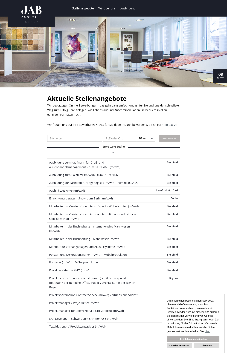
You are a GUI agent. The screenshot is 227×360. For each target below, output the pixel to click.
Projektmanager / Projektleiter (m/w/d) (74, 303)
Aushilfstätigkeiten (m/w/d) (67, 190)
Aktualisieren (169, 138)
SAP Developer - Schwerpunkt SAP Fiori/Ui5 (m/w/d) (83, 318)
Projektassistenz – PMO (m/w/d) (70, 270)
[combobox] (145, 138)
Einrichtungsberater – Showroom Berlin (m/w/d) (81, 198)
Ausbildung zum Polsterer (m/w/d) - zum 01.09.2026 (83, 175)
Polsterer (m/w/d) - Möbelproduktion (73, 262)
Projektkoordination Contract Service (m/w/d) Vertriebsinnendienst (93, 295)
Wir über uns (107, 8)
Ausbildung (127, 8)
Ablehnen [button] (207, 345)
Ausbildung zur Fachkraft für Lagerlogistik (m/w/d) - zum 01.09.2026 (93, 183)
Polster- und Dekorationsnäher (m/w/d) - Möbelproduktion (88, 254)
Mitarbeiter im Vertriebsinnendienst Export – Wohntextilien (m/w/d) (94, 206)
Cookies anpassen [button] (179, 345)
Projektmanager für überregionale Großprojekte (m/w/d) (86, 311)
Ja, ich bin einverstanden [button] (193, 339)
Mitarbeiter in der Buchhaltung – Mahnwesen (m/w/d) (84, 239)
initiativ (170, 125)
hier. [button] (207, 331)
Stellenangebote (83, 8)
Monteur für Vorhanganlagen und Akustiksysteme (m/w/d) (87, 247)
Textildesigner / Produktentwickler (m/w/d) (77, 326)
